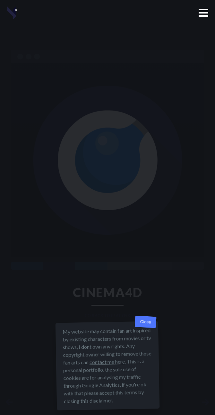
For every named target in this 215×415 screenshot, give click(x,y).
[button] (203, 13)
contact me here (107, 361)
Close (145, 322)
